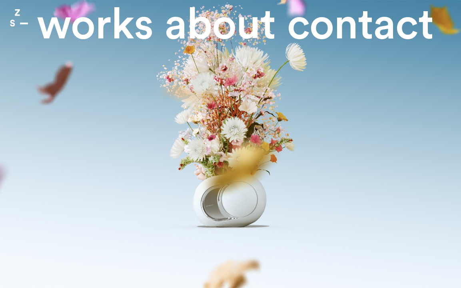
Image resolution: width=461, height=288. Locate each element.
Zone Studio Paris (19, 17)
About (219, 25)
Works (95, 25)
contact (360, 25)
